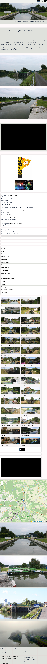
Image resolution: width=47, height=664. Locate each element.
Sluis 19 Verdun (25, 386)
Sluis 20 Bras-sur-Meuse (7, 395)
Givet (12, 225)
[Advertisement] (23, 137)
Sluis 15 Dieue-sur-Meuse (27, 366)
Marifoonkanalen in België (9, 658)
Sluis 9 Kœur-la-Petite (26, 346)
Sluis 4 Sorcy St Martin (7, 326)
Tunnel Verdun (5, 386)
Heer (9, 212)
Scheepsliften (4, 270)
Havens (3, 254)
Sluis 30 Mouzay (25, 435)
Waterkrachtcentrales (7, 289)
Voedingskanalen (5, 287)
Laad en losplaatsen (6, 262)
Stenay (23, 445)
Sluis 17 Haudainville (6, 376)
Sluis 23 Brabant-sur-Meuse (28, 405)
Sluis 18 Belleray (25, 376)
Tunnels (3, 284)
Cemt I (10, 204)
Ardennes (10, 42)
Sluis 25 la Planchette (26, 415)
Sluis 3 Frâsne (24, 316)
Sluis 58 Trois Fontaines (15, 223)
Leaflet (33, 521)
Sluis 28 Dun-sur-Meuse (27, 425)
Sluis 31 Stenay (5, 445)
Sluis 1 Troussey (25, 306)
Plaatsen (3, 265)
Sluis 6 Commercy (5, 336)
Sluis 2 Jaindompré (6, 316)
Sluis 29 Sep (4, 435)
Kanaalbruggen (5, 256)
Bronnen (3, 248)
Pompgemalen (5, 267)
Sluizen (3, 276)
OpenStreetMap (39, 521)
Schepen (26, 656)
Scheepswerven (5, 273)
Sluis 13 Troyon (25, 356)
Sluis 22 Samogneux (6, 405)
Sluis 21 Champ (25, 395)
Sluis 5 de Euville (25, 326)
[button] (23, 499)
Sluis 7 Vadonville (25, 336)
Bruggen (3, 251)
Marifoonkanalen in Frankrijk (9, 661)
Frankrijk (12, 218)
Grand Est (26, 42)
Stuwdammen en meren (7, 278)
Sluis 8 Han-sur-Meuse (7, 346)
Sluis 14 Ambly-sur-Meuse (7, 366)
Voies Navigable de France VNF (17, 211)
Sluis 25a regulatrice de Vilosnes (9, 425)
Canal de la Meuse (8, 40)
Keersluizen (4, 259)
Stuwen (3, 281)
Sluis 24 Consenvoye (6, 415)
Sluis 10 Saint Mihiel (6, 356)
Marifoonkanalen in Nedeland (10, 656)
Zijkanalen (4, 292)
